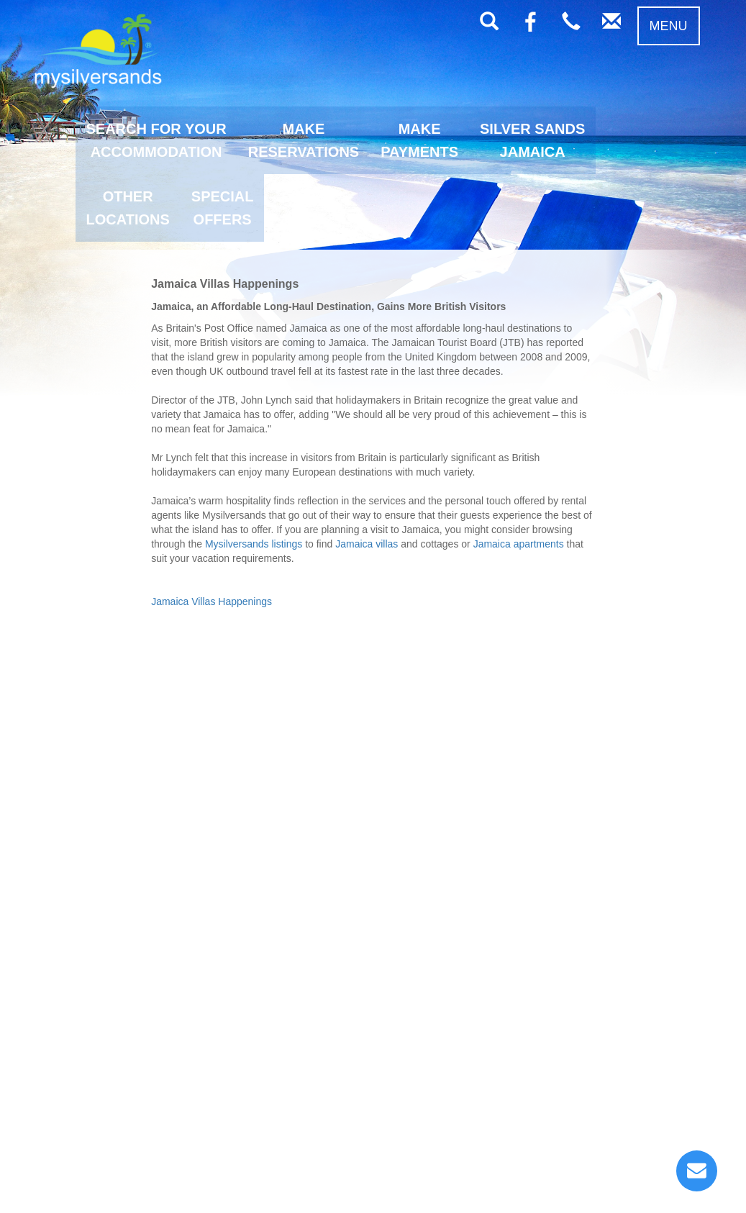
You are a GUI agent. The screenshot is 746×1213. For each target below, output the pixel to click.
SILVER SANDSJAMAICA (532, 140)
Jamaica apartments (518, 544)
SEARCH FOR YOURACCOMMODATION (156, 140)
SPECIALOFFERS (222, 207)
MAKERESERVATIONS (303, 140)
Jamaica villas (366, 544)
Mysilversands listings (253, 544)
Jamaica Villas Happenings (211, 601)
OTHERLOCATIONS (128, 207)
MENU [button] (669, 26)
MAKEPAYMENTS (419, 140)
